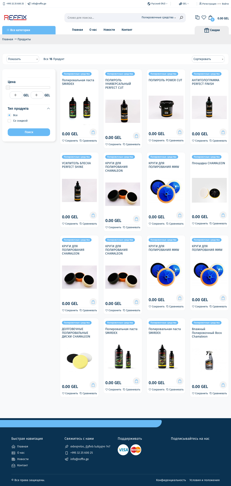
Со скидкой (20, 120)
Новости (109, 29)
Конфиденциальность (171, 480)
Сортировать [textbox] (202, 59)
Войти (225, 3)
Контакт (127, 29)
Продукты (24, 39)
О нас (93, 29)
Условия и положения (205, 480)
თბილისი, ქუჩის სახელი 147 (87, 446)
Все (15, 115)
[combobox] (158, 17)
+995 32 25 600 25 (79, 453)
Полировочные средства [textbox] (157, 17)
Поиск (29, 132)
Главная (77, 29)
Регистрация (209, 3)
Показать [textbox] (14, 59)
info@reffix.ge (77, 459)
